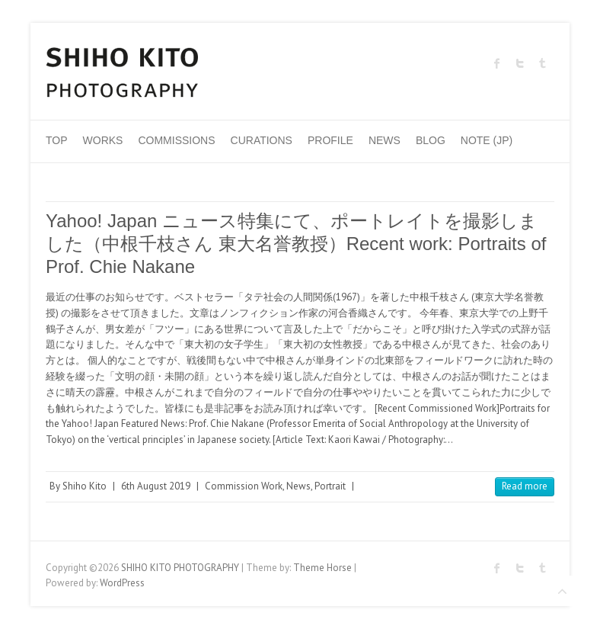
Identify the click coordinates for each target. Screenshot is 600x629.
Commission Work (243, 486)
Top (57, 140)
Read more (524, 486)
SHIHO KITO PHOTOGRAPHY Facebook (497, 63)
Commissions (176, 140)
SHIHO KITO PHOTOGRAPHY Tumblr (542, 63)
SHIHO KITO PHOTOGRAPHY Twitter (520, 63)
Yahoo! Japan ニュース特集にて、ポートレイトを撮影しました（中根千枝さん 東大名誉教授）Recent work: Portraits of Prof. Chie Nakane (296, 243)
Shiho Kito (84, 486)
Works (103, 140)
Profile (330, 140)
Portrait (330, 486)
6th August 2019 (155, 486)
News (385, 140)
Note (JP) (486, 140)
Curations (261, 140)
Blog (430, 140)
